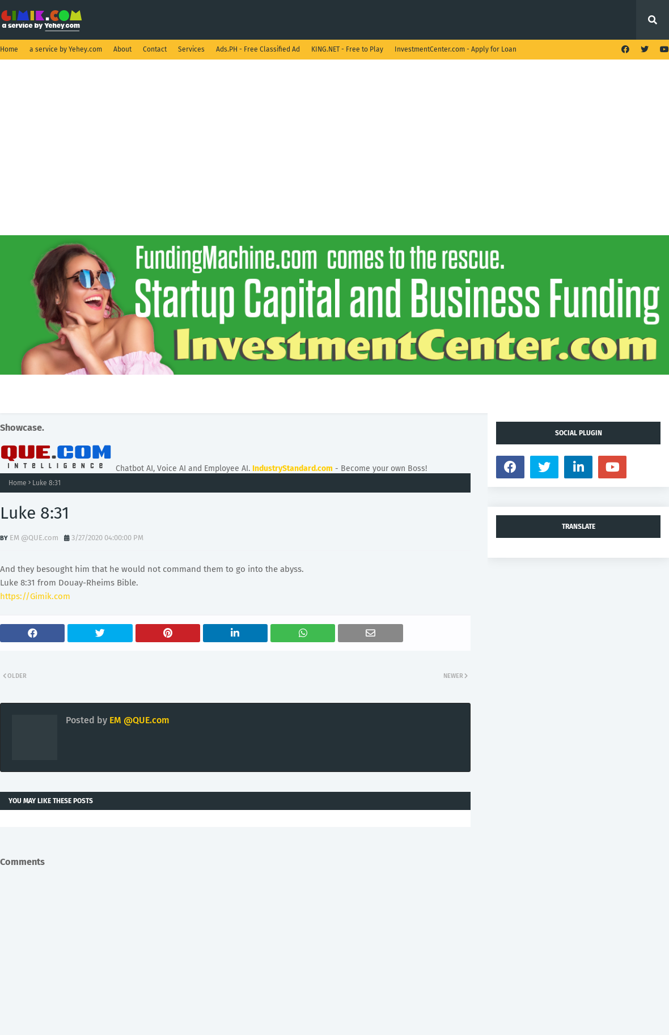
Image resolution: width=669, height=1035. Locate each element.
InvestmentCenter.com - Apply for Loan (455, 49)
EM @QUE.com (34, 537)
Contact (155, 49)
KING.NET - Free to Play (347, 49)
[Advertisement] (334, 156)
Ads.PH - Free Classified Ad (258, 49)
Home (9, 49)
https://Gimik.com (35, 596)
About (122, 49)
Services (191, 49)
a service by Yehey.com (65, 49)
